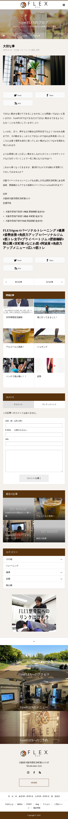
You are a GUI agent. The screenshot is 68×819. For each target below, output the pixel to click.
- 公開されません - (16, 430)
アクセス (46, 804)
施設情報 (36, 808)
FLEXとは (9, 804)
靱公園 (9, 585)
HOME (34, 782)
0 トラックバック (49, 404)
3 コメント (18, 404)
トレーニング (25, 50)
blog (37, 804)
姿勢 (37, 50)
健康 (33, 50)
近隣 (8, 579)
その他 (16, 50)
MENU (19, 804)
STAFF (29, 804)
